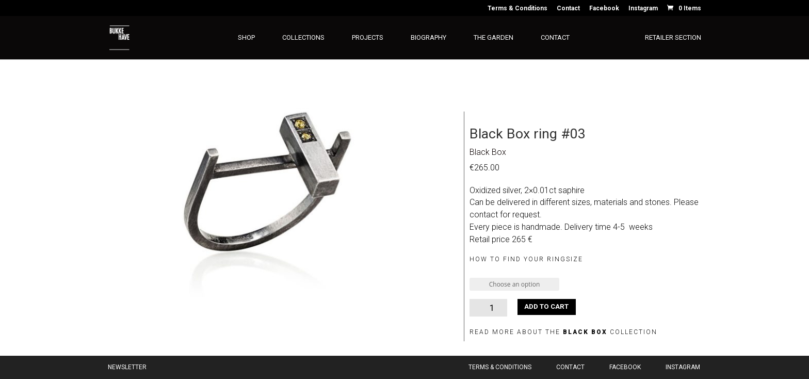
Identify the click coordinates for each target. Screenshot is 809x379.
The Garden (493, 37)
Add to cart (546, 306)
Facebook (604, 8)
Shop (246, 37)
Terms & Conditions (517, 8)
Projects (367, 37)
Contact (568, 8)
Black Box (488, 152)
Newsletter (127, 367)
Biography (428, 37)
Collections (303, 37)
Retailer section (673, 37)
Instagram (643, 8)
